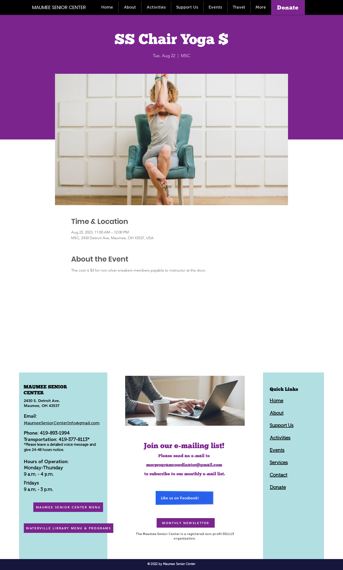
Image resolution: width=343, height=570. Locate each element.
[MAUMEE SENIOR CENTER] (61, 7)
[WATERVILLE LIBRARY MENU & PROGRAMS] (68, 528)
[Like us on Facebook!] (185, 498)
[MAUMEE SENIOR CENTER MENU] (68, 507)
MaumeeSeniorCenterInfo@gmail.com (61, 423)
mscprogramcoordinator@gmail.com (184, 464)
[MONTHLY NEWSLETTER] (186, 523)
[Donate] (288, 7)
